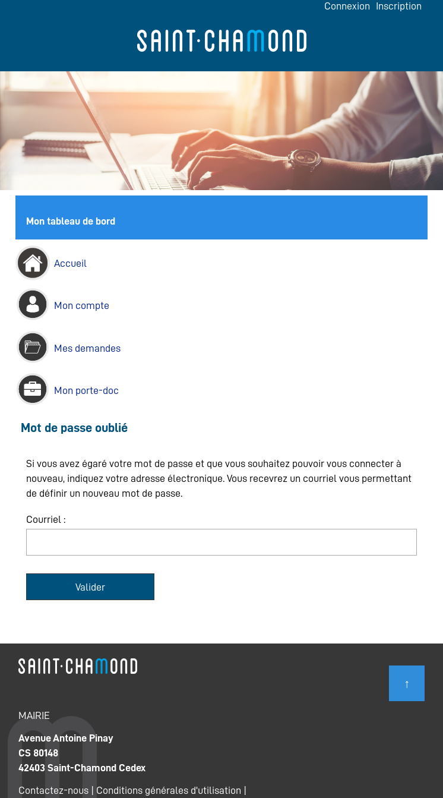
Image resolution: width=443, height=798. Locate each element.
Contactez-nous (53, 790)
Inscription (399, 6)
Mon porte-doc (86, 390)
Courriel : (45, 519)
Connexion (347, 6)
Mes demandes (87, 348)
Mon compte (81, 305)
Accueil (70, 263)
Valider (90, 587)
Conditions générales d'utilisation (168, 790)
